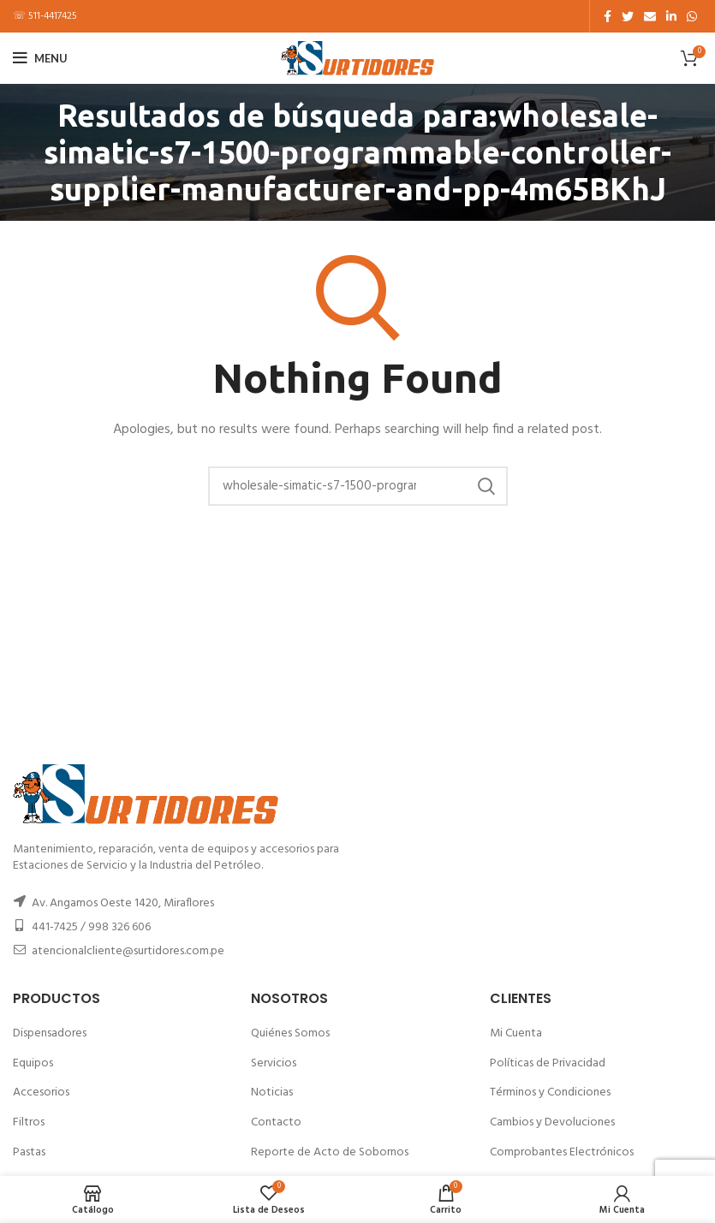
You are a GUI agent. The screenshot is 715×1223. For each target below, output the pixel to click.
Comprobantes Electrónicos (562, 1152)
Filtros (29, 1122)
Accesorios (41, 1092)
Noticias (272, 1092)
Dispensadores (49, 1033)
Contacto (276, 1122)
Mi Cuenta (516, 1033)
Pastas (29, 1152)
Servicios (273, 1063)
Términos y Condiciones (550, 1092)
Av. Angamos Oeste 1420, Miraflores (123, 903)
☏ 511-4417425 (45, 16)
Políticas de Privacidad (547, 1063)
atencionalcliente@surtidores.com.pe (128, 951)
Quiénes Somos (290, 1033)
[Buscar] (358, 486)
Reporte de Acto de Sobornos (329, 1152)
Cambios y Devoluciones (552, 1122)
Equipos (33, 1063)
